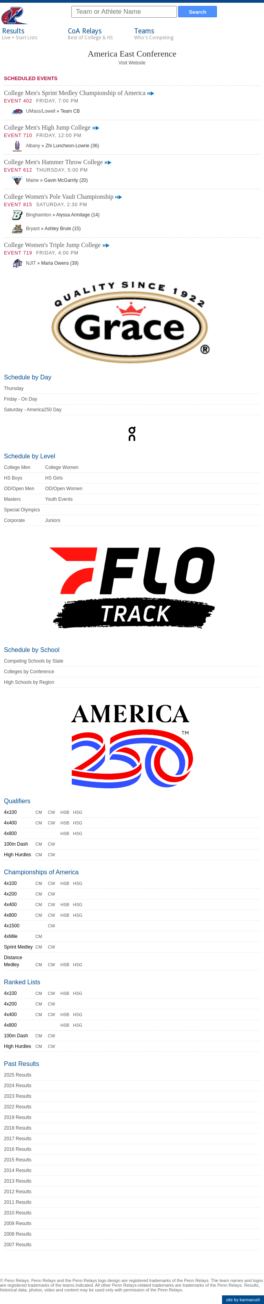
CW (51, 812)
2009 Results (17, 1223)
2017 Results (17, 1138)
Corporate (14, 520)
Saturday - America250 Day (33, 409)
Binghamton (31, 215)
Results (19, 33)
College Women (61, 467)
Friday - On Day (20, 399)
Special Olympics (22, 510)
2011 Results (17, 1202)
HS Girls (54, 478)
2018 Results (17, 1128)
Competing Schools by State (33, 661)
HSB (64, 812)
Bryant (26, 228)
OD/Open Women (63, 488)
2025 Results (17, 1075)
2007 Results (17, 1244)
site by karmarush (243, 1299)
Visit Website (132, 63)
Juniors (52, 520)
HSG (77, 812)
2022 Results (17, 1107)
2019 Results (17, 1117)
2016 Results (17, 1149)
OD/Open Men (19, 488)
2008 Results (17, 1234)
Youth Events (59, 499)
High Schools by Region (29, 682)
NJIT (24, 263)
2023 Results (17, 1096)
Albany (26, 145)
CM (38, 812)
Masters (12, 499)
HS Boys (13, 478)
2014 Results (17, 1170)
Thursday (14, 388)
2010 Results (17, 1213)
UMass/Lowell (33, 111)
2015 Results (17, 1160)
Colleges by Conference (29, 671)
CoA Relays (90, 33)
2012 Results (17, 1191)
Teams (153, 33)
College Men (17, 467)
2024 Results (17, 1085)
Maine (25, 180)
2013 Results (17, 1181)
